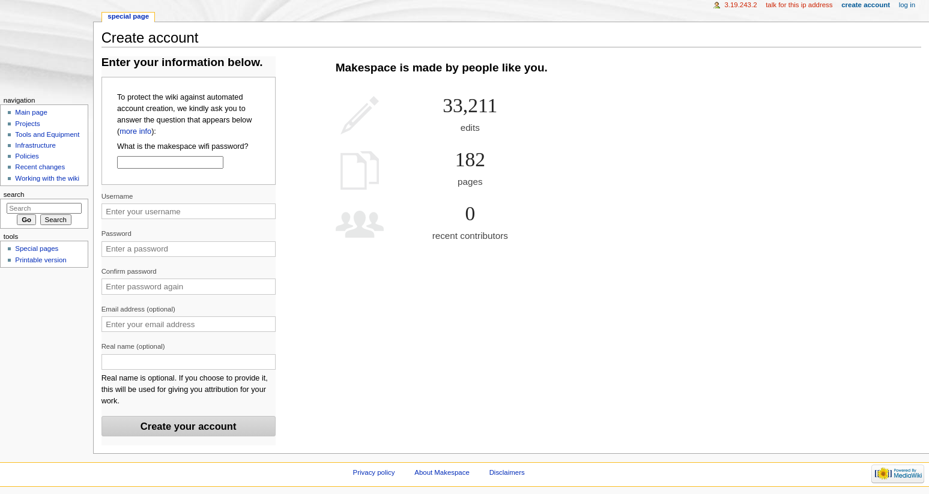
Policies (26, 156)
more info (135, 131)
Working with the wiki (47, 178)
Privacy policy (374, 472)
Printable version (40, 260)
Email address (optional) (138, 309)
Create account (865, 4)
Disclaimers (507, 472)
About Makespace (441, 472)
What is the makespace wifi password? (183, 146)
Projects (27, 123)
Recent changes (40, 166)
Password (116, 233)
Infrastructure (35, 145)
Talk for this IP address (799, 4)
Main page (31, 112)
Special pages (36, 248)
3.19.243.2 (740, 4)
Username (117, 196)
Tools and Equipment (47, 134)
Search (14, 194)
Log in (907, 4)
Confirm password (129, 271)
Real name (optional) (133, 346)
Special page (128, 16)
